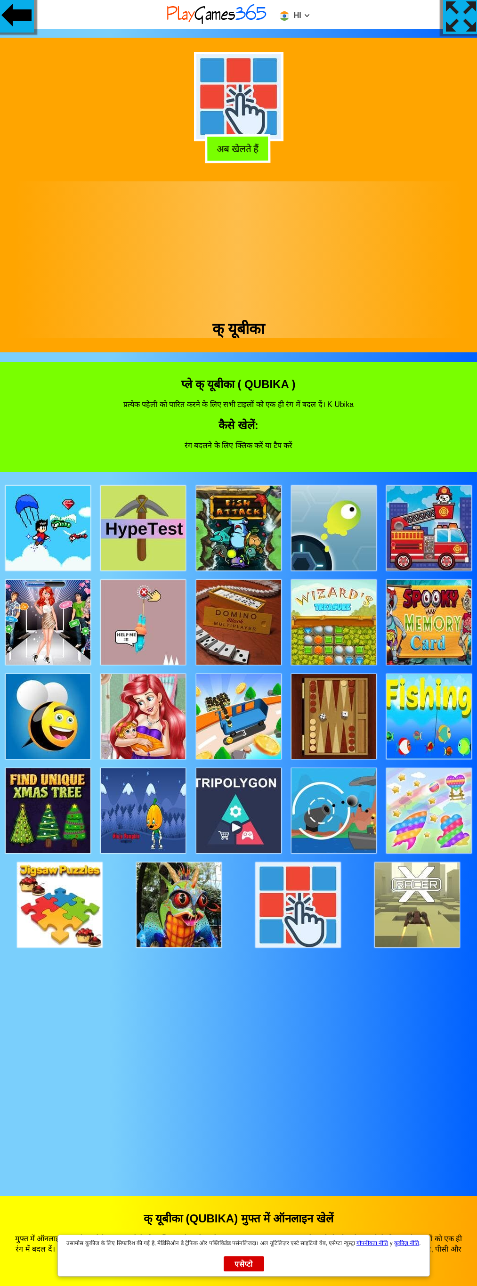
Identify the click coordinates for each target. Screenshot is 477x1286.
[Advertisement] (238, 247)
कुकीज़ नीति (406, 1243)
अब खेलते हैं (238, 147)
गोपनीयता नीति (372, 1243)
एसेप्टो (243, 1264)
